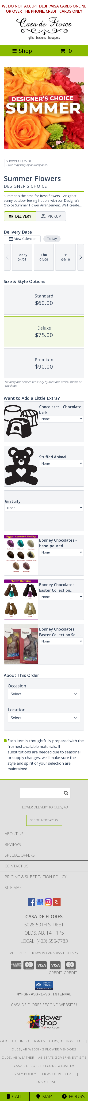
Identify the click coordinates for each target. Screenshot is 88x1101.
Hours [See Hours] (73, 1096)
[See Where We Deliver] (44, 820)
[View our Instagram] (48, 904)
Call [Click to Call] (15, 1096)
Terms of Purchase (58, 1074)
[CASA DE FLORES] (44, 38)
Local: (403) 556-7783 (44, 941)
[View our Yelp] (57, 904)
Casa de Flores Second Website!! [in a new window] (44, 1004)
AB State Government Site (62, 1057)
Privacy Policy (22, 1074)
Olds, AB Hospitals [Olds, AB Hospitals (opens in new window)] (67, 1041)
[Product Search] (45, 793)
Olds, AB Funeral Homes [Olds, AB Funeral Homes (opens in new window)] (22, 1041)
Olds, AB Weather (18, 1057)
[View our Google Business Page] (40, 904)
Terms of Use (44, 1082)
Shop (22, 51)
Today (52, 238)
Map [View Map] (44, 1096)
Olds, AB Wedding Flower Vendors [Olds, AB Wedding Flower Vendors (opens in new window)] (43, 1049)
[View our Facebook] (31, 904)
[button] (44, 985)
